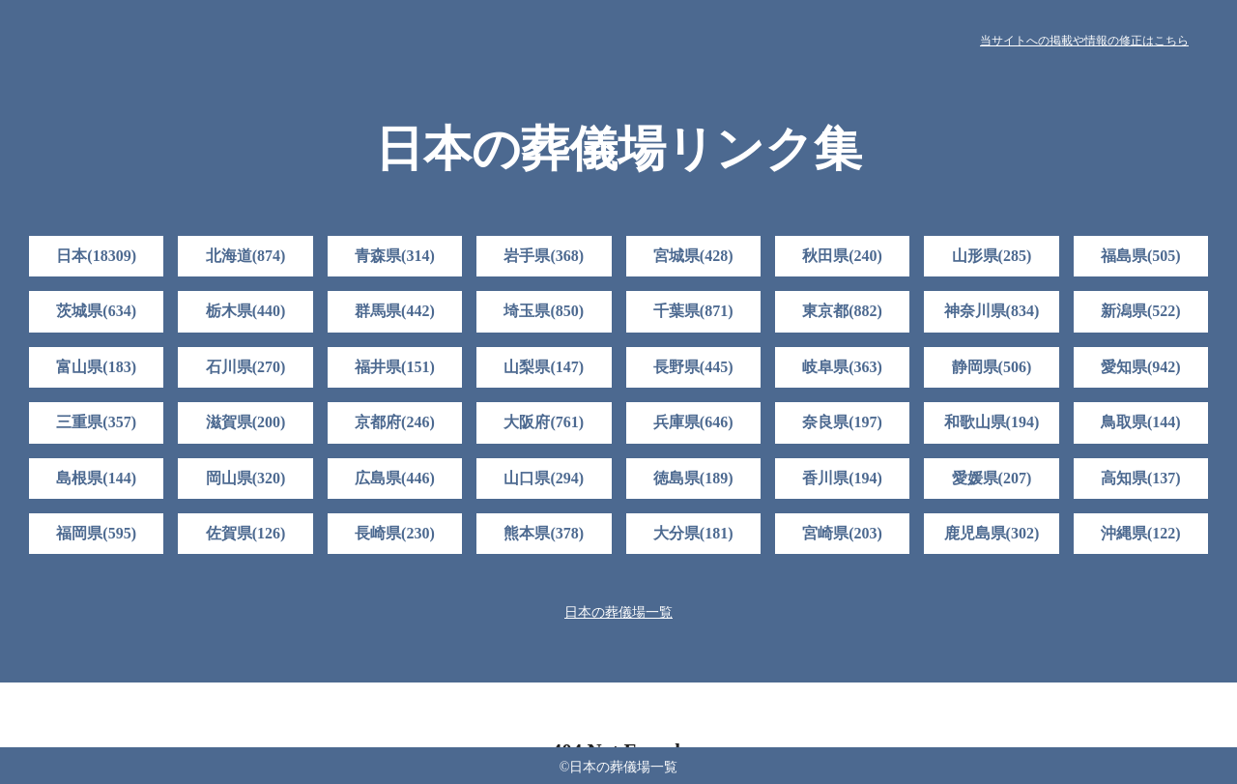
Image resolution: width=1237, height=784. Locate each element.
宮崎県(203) (842, 533)
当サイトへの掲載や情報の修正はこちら (1084, 40)
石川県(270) (246, 367)
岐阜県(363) (842, 367)
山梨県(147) (543, 367)
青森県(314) (395, 255)
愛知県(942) (1141, 367)
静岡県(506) (992, 367)
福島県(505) (1141, 255)
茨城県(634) (96, 311)
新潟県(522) (1141, 311)
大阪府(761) (543, 422)
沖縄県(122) (1141, 533)
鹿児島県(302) (992, 533)
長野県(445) (693, 367)
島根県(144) (96, 478)
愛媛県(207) (992, 478)
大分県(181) (693, 533)
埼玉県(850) (543, 311)
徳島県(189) (693, 478)
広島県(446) (395, 478)
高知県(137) (1141, 478)
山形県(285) (992, 255)
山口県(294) (543, 478)
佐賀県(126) (246, 533)
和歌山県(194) (992, 422)
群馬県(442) (395, 311)
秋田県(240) (842, 255)
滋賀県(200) (246, 422)
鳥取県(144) (1141, 422)
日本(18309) (96, 255)
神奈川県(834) (992, 311)
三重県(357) (96, 422)
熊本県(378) (543, 533)
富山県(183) (96, 367)
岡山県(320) (246, 478)
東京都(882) (842, 311)
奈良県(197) (842, 422)
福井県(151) (395, 367)
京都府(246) (395, 422)
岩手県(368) (543, 255)
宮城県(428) (693, 255)
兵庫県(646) (693, 422)
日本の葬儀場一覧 (618, 612)
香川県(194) (842, 478)
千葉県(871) (693, 311)
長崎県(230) (395, 533)
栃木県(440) (246, 311)
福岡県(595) (96, 533)
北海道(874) (246, 255)
